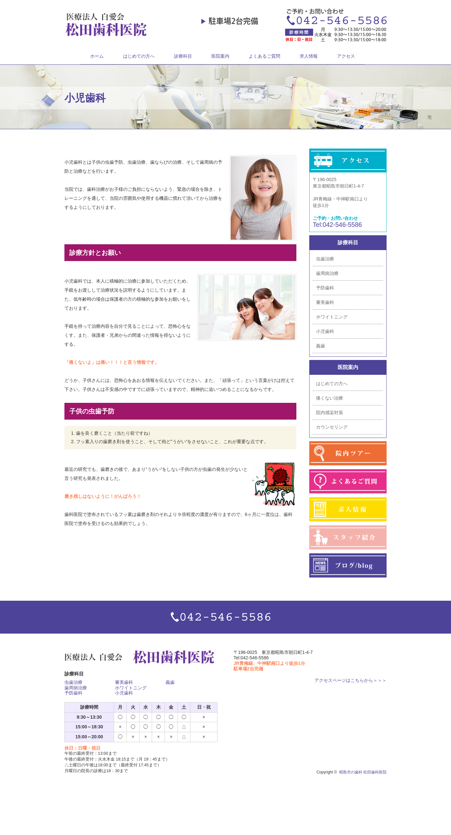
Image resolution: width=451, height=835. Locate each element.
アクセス (346, 56)
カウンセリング (332, 427)
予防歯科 (325, 287)
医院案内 (220, 56)
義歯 (320, 345)
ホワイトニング (332, 316)
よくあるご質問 (264, 56)
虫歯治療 (325, 258)
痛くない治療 (329, 398)
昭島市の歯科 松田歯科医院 (363, 772)
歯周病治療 (327, 273)
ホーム (97, 56)
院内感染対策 (329, 412)
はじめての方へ (139, 56)
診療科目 (183, 56)
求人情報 (309, 56)
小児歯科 (325, 331)
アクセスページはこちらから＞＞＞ (350, 680)
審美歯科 (325, 302)
